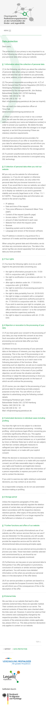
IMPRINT (7, 649)
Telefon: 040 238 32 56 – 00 (13, 96)
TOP (38, 642)
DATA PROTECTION (20, 649)
